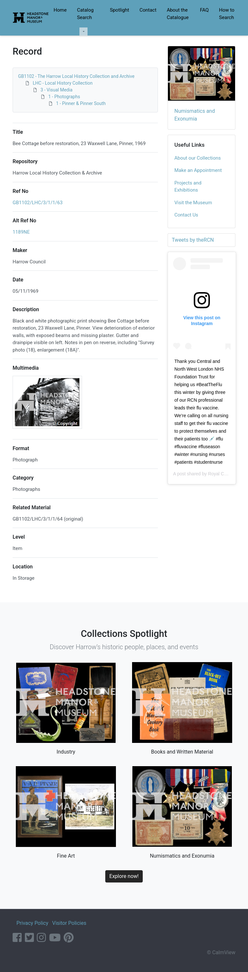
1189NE (21, 232)
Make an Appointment (198, 170)
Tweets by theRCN (193, 240)
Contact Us (186, 215)
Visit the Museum (193, 203)
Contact (148, 10)
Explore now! (124, 876)
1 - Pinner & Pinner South (81, 103)
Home (60, 10)
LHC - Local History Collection (62, 83)
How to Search (226, 13)
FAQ (204, 10)
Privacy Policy (32, 923)
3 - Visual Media (56, 89)
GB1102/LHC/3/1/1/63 (38, 203)
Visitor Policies (69, 923)
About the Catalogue (178, 13)
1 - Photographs (64, 96)
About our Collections (197, 158)
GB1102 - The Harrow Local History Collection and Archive (76, 76)
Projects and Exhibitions (188, 186)
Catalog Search (85, 13)
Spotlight (119, 10)
